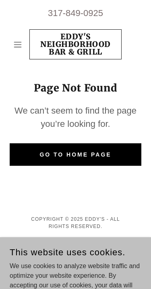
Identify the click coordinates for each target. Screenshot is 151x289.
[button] (19, 45)
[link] (75, 44)
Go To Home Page (75, 154)
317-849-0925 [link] (75, 13)
